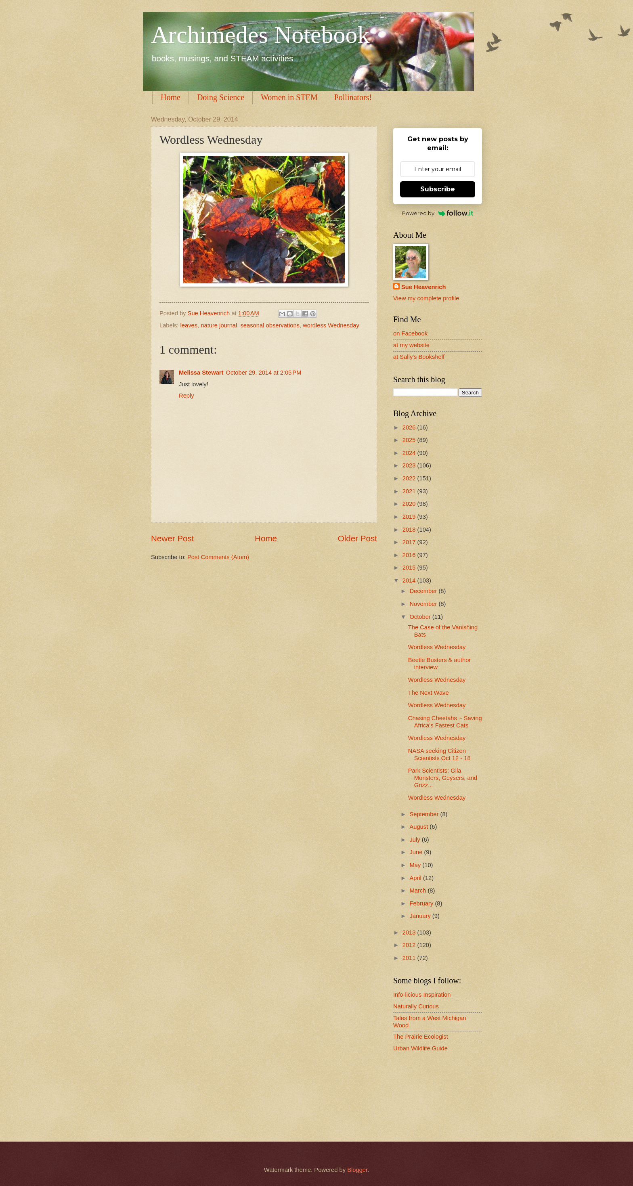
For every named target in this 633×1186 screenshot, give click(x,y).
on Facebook (410, 333)
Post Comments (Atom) (218, 557)
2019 (409, 516)
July (415, 839)
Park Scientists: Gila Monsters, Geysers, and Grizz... (442, 777)
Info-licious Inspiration (422, 994)
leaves (189, 325)
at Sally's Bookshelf (418, 357)
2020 (409, 504)
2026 (409, 427)
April (416, 878)
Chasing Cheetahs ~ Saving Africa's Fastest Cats (445, 722)
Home (170, 97)
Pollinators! (353, 97)
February (422, 903)
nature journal (219, 325)
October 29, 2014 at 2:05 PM (263, 372)
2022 (409, 478)
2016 (409, 555)
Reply (186, 395)
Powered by (438, 213)
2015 (409, 567)
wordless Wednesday (331, 325)
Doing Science (220, 97)
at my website (411, 345)
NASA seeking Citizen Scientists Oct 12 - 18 (439, 754)
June (416, 852)
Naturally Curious (416, 1006)
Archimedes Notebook (260, 34)
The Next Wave (428, 692)
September (424, 814)
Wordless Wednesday (437, 647)
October (420, 617)
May (415, 865)
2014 (409, 580)
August (419, 826)
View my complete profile (426, 298)
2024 (409, 453)
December (423, 591)
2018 (409, 529)
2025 (409, 440)
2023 (409, 465)
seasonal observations (270, 325)
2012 (409, 945)
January (420, 916)
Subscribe (437, 189)
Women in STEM (289, 97)
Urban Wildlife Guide (420, 1048)
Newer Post (172, 538)
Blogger (357, 1170)
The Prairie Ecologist (420, 1036)
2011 (409, 958)
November (423, 604)
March (418, 890)
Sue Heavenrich (423, 287)
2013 (409, 932)
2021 (409, 491)
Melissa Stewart (201, 372)
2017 (409, 542)
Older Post (357, 538)
